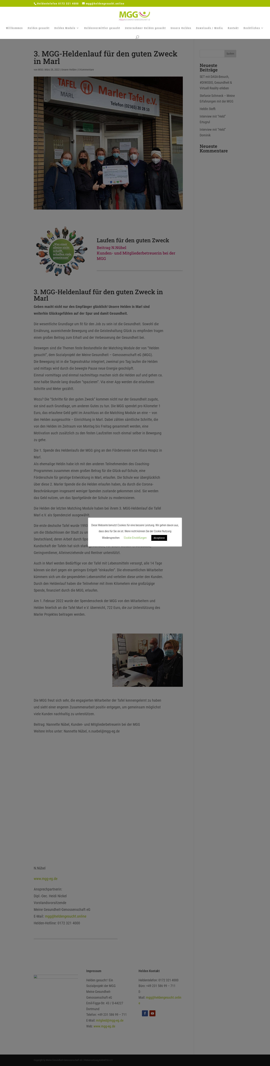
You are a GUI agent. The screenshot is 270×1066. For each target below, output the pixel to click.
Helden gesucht (39, 28)
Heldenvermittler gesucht (102, 28)
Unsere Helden (181, 28)
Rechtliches (252, 28)
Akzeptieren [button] (159, 537)
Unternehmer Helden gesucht (145, 28)
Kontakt (233, 28)
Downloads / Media (209, 28)
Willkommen (14, 28)
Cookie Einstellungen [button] (135, 537)
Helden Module (65, 28)
